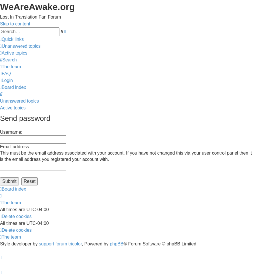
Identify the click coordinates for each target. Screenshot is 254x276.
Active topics (13, 107)
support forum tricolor (60, 243)
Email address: (15, 146)
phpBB (116, 243)
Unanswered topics (19, 101)
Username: (11, 132)
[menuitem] (20, 46)
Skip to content (15, 23)
